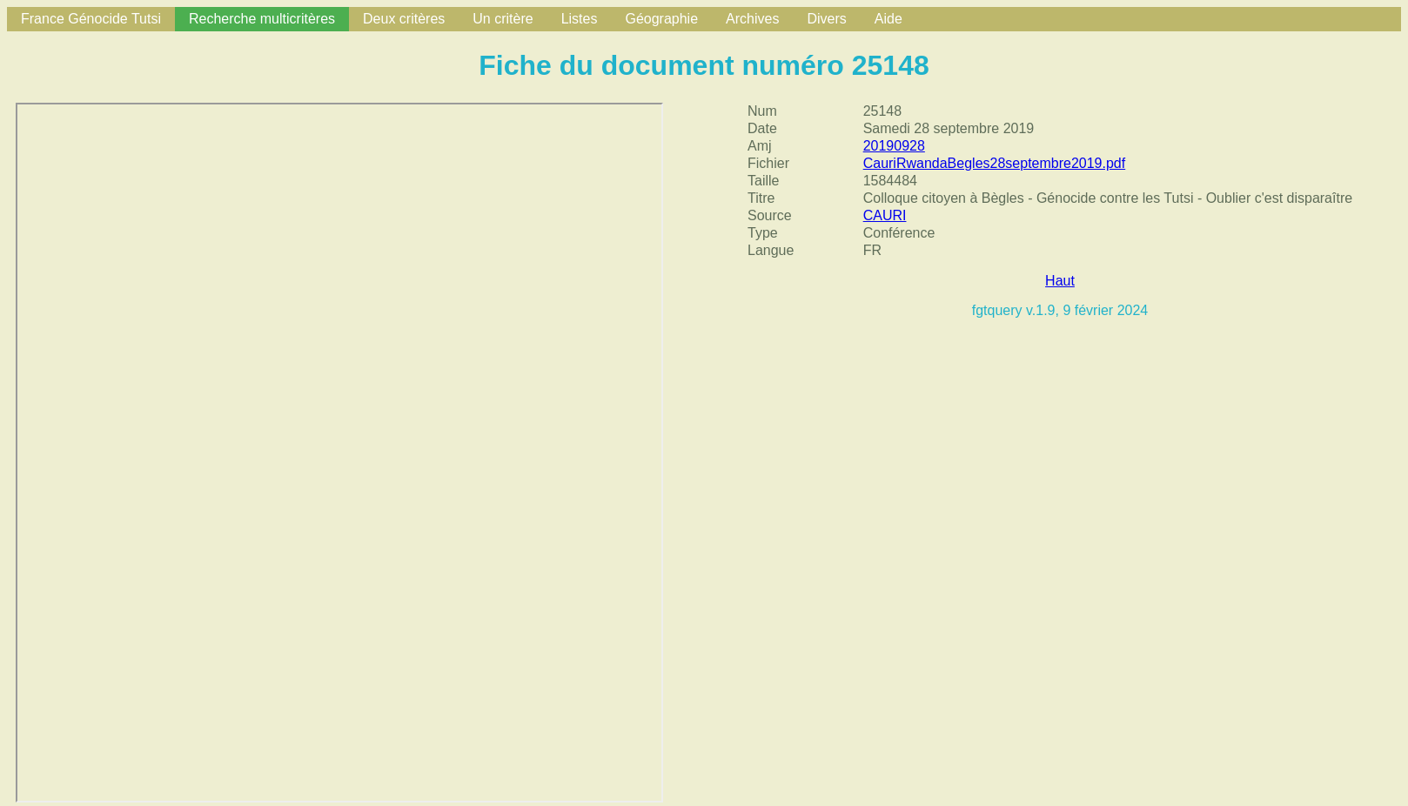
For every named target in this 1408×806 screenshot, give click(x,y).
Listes (579, 18)
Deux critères (404, 18)
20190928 (894, 145)
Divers (826, 18)
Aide (888, 18)
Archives (752, 18)
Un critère (503, 18)
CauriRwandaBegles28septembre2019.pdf (994, 163)
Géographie (661, 18)
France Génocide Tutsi (91, 18)
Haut (1060, 280)
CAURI (885, 215)
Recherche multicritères (262, 18)
